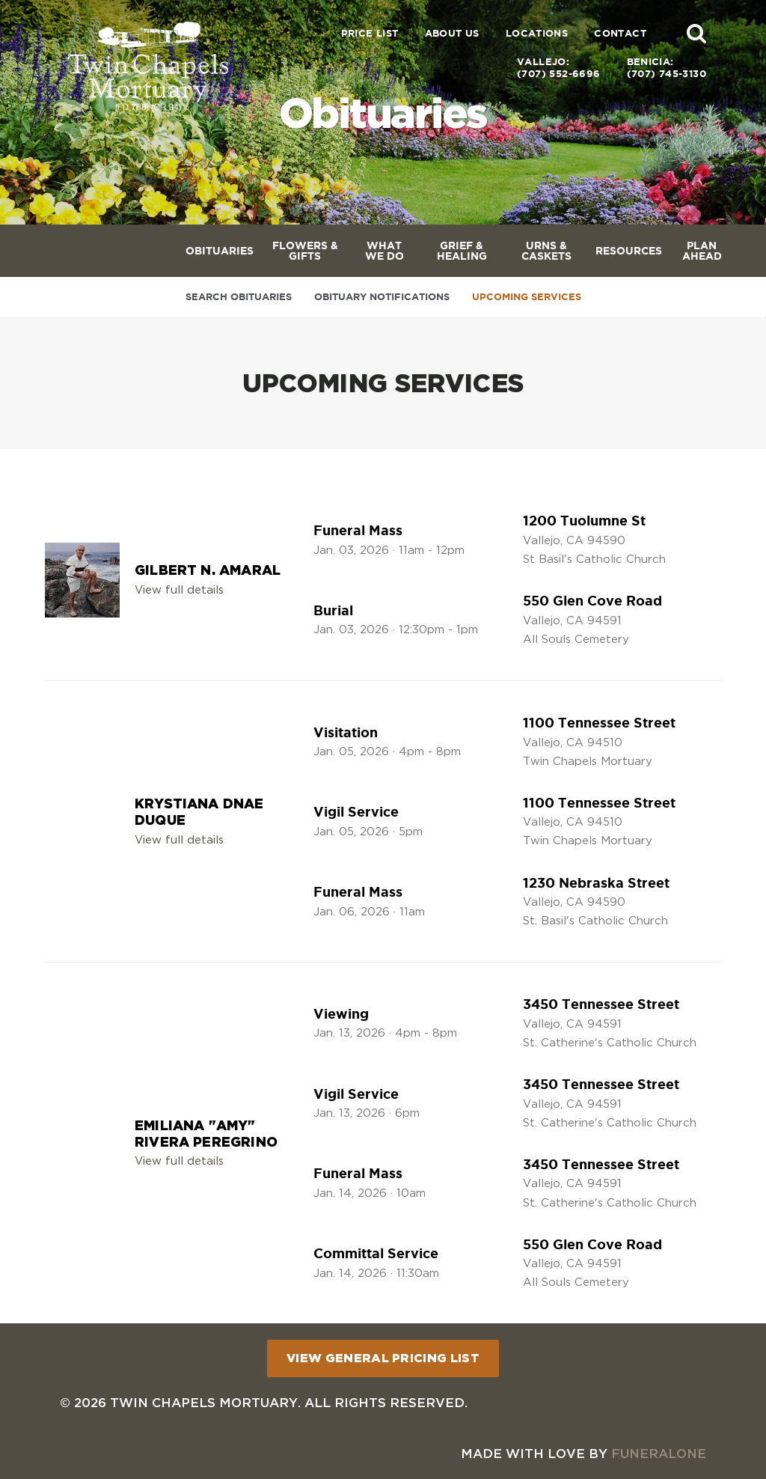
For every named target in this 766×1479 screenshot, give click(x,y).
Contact (620, 33)
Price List (370, 33)
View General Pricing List (383, 1357)
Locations (537, 33)
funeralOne (658, 1453)
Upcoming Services (526, 296)
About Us (452, 33)
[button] (696, 32)
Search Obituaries (239, 296)
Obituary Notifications (382, 296)
